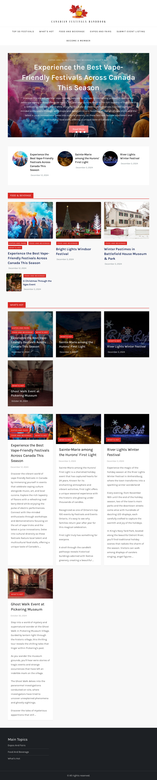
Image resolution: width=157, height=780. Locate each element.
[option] (78, 95)
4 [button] (84, 132)
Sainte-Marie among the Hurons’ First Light (87, 158)
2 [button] (76, 132)
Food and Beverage (72, 31)
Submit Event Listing (131, 31)
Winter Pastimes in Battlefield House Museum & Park (125, 254)
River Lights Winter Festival (126, 346)
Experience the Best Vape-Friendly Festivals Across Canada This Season (78, 77)
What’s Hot (46, 31)
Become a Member (79, 40)
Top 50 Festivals (23, 31)
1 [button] (72, 132)
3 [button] (80, 132)
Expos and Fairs (100, 31)
